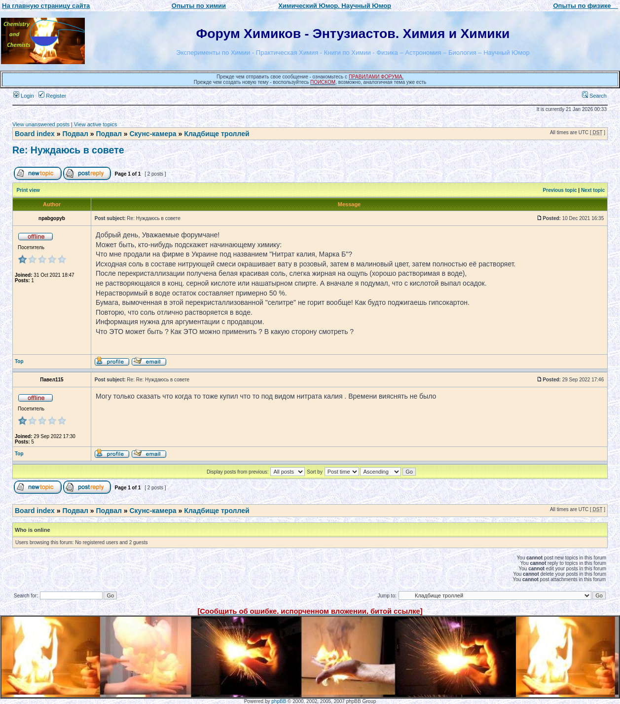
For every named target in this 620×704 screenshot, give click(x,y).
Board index (35, 134)
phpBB (278, 701)
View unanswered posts (41, 124)
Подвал (75, 134)
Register (52, 96)
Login (23, 96)
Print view (28, 190)
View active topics (95, 124)
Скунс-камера (152, 134)
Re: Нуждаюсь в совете (68, 150)
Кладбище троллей (216, 134)
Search (594, 96)
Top (19, 361)
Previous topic (560, 190)
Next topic (593, 190)
